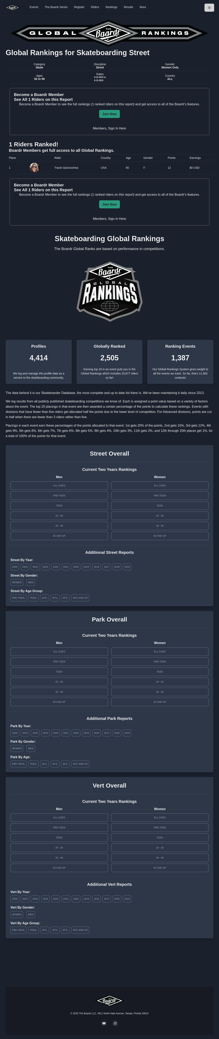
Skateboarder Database (58, 393)
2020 (76, 567)
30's (54, 598)
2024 (35, 567)
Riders (95, 7)
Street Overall (109, 453)
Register (79, 7)
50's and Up (80, 598)
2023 (45, 567)
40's (65, 598)
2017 (106, 567)
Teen (59, 505)
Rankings (111, 7)
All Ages (59, 485)
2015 (127, 567)
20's (44, 598)
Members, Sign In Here (109, 128)
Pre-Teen (59, 495)
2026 (15, 567)
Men (30, 582)
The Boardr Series (56, 7)
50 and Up (59, 535)
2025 (25, 567)
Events (34, 7)
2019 (86, 567)
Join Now (109, 114)
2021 (66, 567)
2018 (96, 567)
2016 (117, 567)
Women (17, 582)
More (143, 7)
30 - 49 (59, 525)
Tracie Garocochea (66, 167)
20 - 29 (59, 515)
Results (128, 7)
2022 (55, 567)
